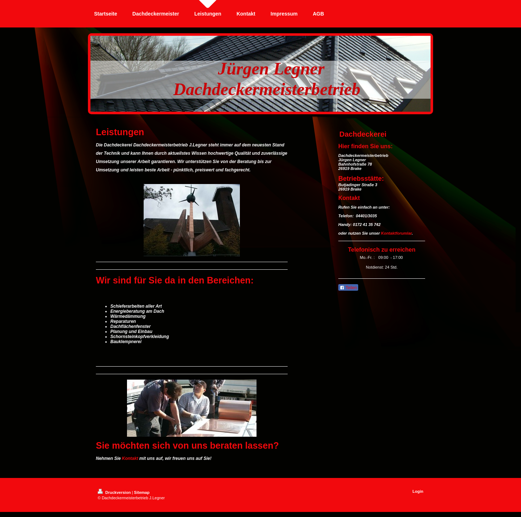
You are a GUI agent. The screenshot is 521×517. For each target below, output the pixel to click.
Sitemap (141, 492)
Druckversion (115, 492)
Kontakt (130, 458)
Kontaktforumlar (396, 233)
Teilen (348, 287)
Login (417, 491)
